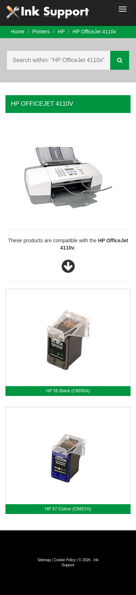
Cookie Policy (65, 560)
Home (17, 32)
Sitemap (44, 560)
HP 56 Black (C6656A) (68, 390)
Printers (41, 32)
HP (61, 32)
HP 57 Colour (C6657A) (68, 508)
